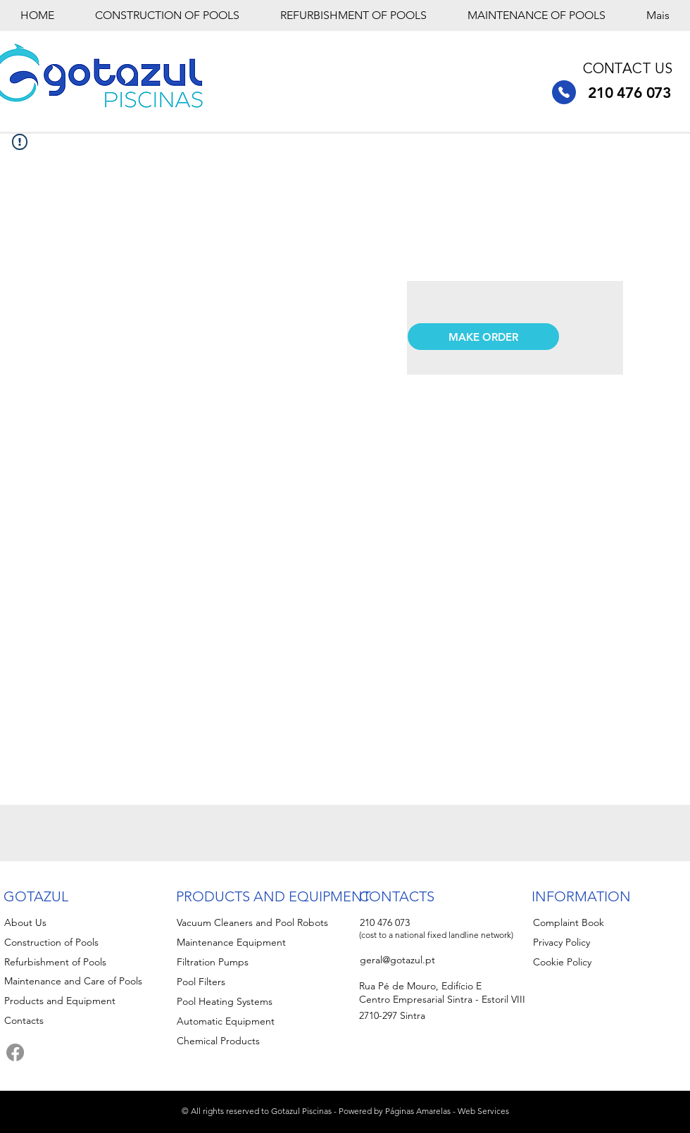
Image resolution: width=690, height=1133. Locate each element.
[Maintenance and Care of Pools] (81, 980)
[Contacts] (69, 1020)
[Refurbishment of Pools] (86, 961)
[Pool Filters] (258, 981)
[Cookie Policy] (598, 961)
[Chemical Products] (258, 1040)
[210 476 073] (564, 92)
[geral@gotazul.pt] (425, 959)
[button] (483, 336)
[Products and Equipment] (81, 1000)
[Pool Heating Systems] (258, 1001)
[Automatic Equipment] (258, 1021)
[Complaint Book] (598, 922)
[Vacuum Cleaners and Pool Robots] (272, 922)
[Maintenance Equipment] (258, 942)
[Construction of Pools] (86, 942)
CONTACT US (627, 70)
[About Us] (69, 922)
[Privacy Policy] (598, 942)
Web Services (483, 1111)
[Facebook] (15, 1052)
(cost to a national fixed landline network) (436, 934)
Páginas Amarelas (418, 1111)
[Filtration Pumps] (258, 961)
